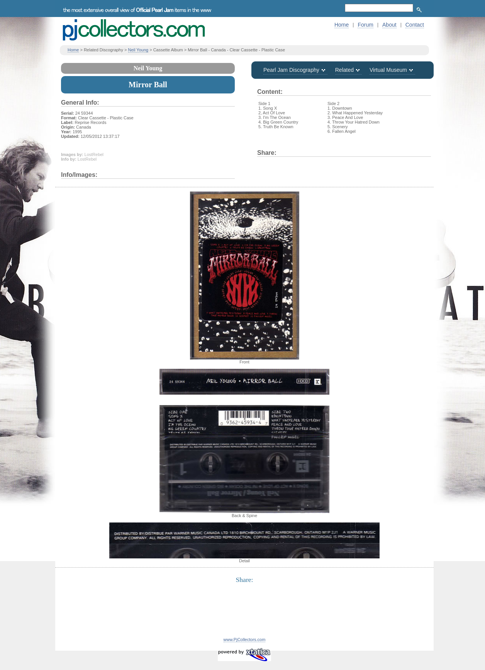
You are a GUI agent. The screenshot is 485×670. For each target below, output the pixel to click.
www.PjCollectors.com (245, 639)
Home (341, 25)
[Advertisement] (244, 614)
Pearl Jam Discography (291, 70)
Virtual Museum (388, 70)
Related (344, 70)
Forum (365, 25)
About (389, 25)
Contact (414, 25)
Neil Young (138, 49)
